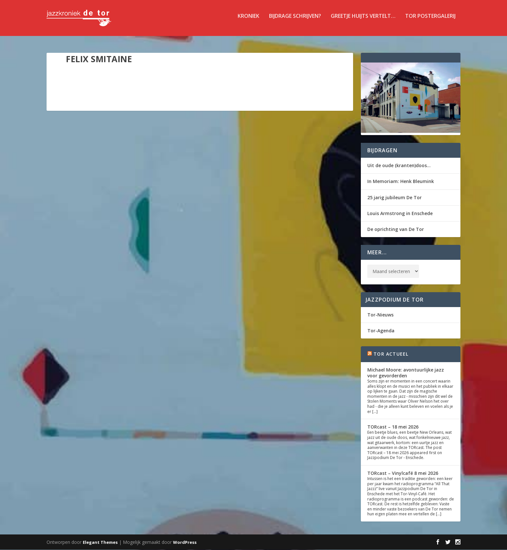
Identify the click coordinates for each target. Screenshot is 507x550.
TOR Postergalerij (430, 20)
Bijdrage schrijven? (295, 20)
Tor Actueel (390, 354)
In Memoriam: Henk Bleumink (400, 182)
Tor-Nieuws (380, 315)
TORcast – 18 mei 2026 (392, 427)
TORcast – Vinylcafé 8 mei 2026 (402, 473)
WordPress (185, 542)
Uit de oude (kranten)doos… (399, 166)
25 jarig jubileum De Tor (394, 198)
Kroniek (248, 20)
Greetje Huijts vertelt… (363, 20)
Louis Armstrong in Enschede (400, 214)
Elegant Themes (100, 542)
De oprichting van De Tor (395, 229)
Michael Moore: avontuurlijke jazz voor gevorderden (405, 373)
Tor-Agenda (380, 331)
